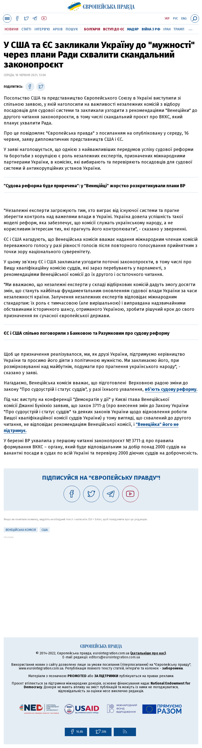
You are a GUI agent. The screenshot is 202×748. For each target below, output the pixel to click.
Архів (58, 29)
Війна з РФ (151, 29)
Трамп (179, 29)
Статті (26, 29)
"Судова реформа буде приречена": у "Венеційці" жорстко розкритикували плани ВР (94, 185)
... (190, 28)
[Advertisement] (101, 573)
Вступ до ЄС (113, 29)
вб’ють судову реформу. (171, 389)
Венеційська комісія (21, 530)
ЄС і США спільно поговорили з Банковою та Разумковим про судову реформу (86, 333)
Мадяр (133, 29)
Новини (11, 29)
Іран (167, 29)
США (45, 530)
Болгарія (92, 29)
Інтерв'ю (42, 29)
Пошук (72, 29)
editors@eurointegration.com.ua (114, 657)
